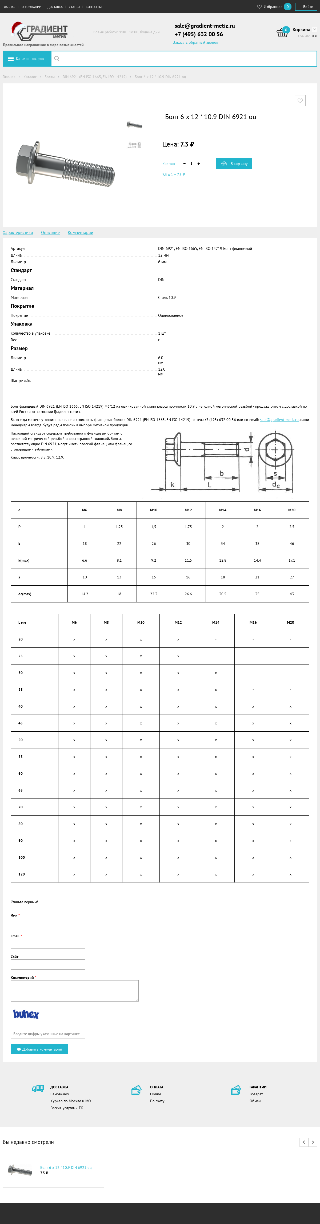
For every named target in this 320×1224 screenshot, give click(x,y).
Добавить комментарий (39, 1049)
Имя (15, 915)
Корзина (301, 29)
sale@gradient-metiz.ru (205, 25)
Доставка (55, 7)
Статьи (74, 7)
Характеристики (18, 232)
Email (16, 936)
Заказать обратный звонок (195, 42)
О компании (31, 7)
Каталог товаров (30, 58)
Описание (50, 232)
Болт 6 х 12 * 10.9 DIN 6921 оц (66, 1167)
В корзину (239, 163)
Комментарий (23, 977)
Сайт (14, 956)
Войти (308, 6)
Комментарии (80, 232)
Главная (9, 7)
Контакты (94, 7)
